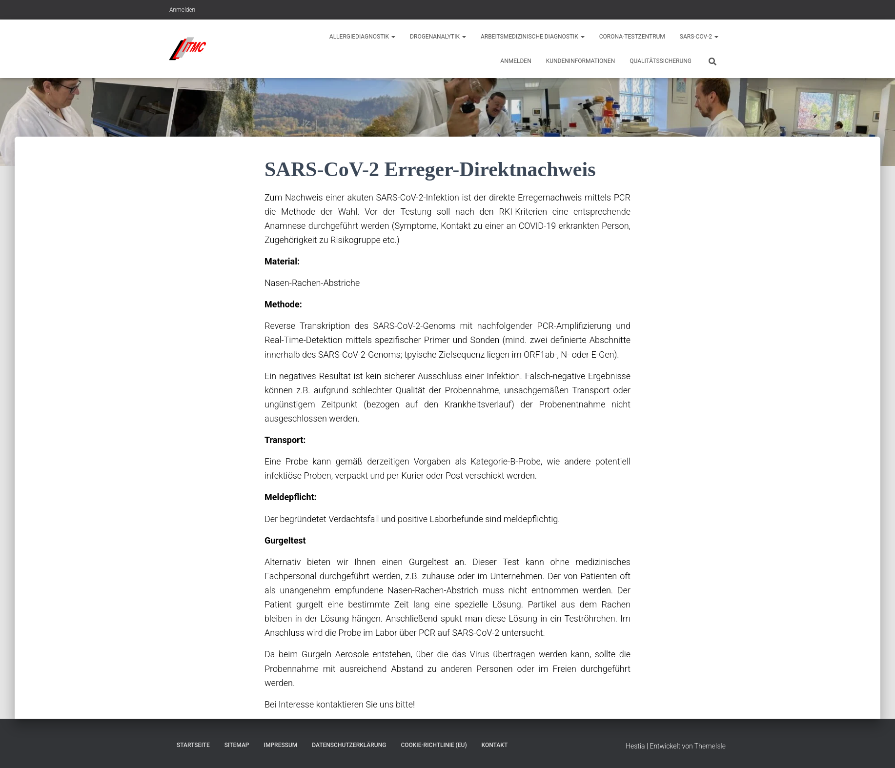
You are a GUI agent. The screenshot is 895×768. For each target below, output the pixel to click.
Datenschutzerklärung (349, 745)
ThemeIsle (710, 746)
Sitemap (236, 745)
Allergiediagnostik (362, 36)
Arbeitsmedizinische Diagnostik (533, 36)
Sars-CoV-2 (699, 36)
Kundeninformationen (580, 61)
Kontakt (495, 745)
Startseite (193, 745)
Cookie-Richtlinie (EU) (434, 745)
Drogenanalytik (438, 36)
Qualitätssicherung (661, 61)
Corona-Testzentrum (632, 36)
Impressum (281, 745)
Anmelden (182, 9)
